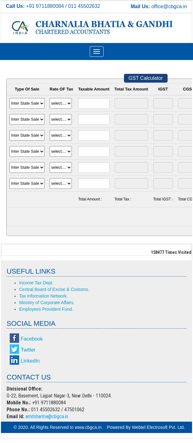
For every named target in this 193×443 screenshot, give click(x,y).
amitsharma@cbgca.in (46, 416)
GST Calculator (146, 78)
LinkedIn (30, 361)
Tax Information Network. (43, 295)
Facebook (32, 339)
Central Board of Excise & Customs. (54, 289)
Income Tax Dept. (36, 282)
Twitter (28, 350)
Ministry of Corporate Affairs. (46, 302)
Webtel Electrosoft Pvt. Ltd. (158, 427)
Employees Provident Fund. (46, 309)
